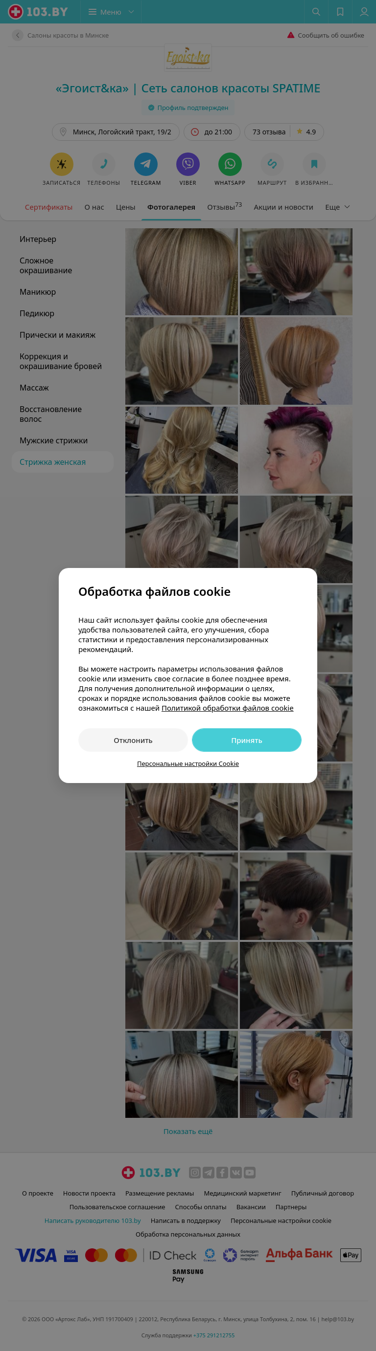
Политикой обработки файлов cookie (228, 708)
